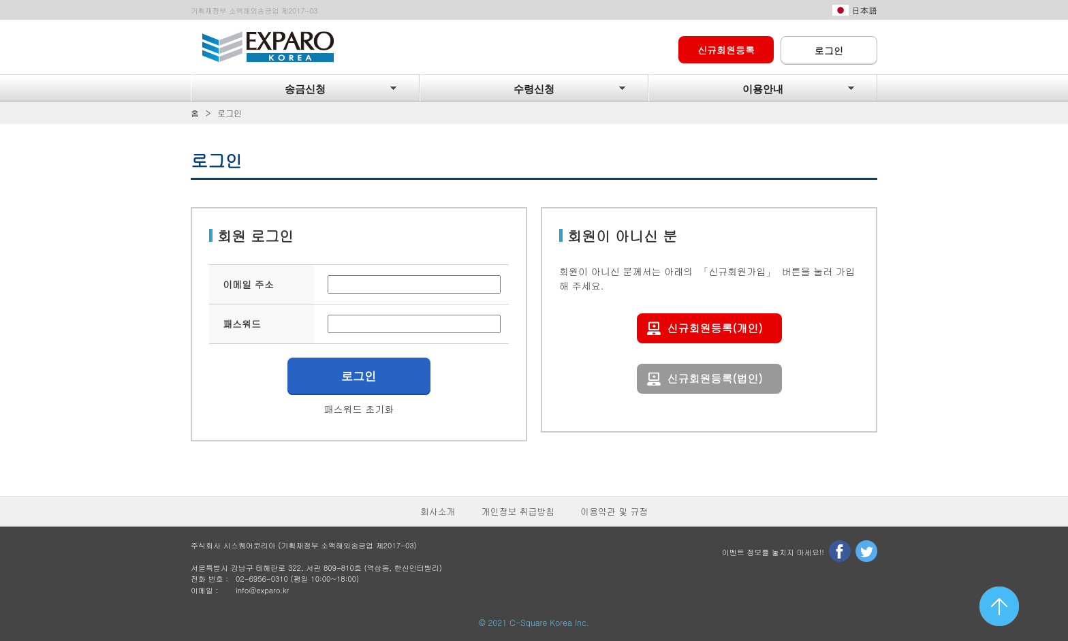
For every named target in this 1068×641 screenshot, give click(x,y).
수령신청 (534, 89)
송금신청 (305, 89)
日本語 (864, 10)
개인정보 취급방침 (518, 511)
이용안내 (762, 89)
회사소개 (438, 511)
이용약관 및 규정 (614, 511)
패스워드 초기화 (359, 409)
